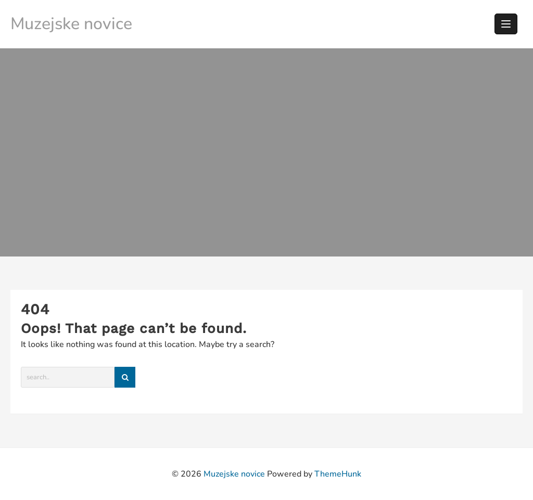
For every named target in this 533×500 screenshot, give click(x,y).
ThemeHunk (337, 474)
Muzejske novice (71, 23)
